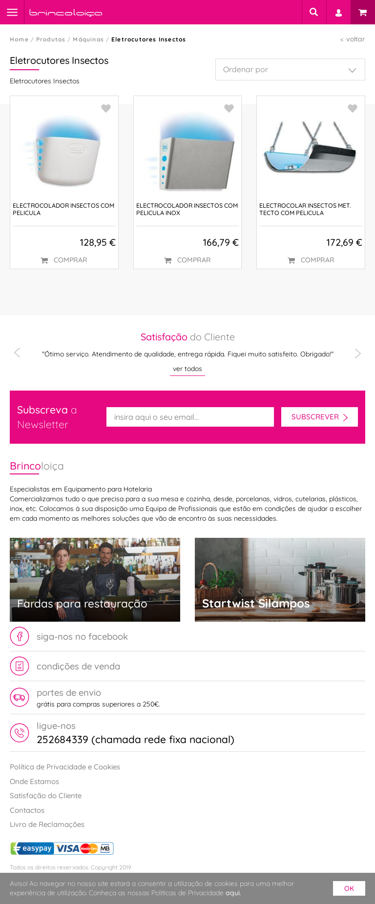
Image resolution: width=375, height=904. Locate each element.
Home (19, 39)
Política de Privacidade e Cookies (65, 766)
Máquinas (88, 39)
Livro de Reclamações (47, 824)
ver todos (187, 368)
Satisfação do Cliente (46, 795)
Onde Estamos (34, 781)
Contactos (27, 810)
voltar (355, 39)
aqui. (233, 892)
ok (349, 888)
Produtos (51, 39)
